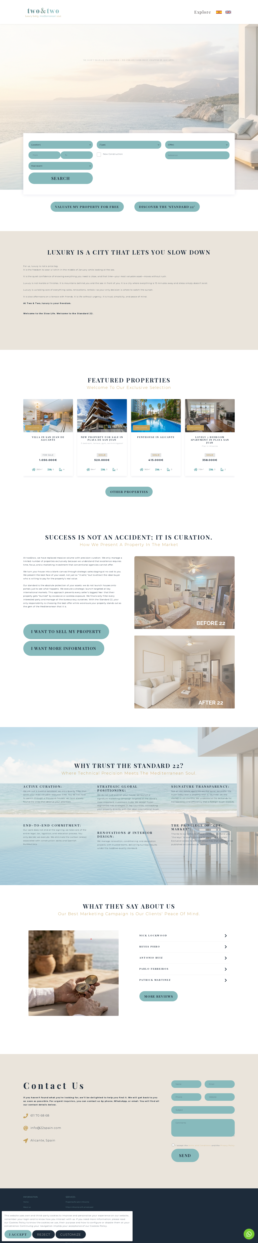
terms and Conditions (199, 1145)
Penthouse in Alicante (156, 437)
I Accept (18, 1234)
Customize (70, 1234)
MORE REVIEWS (158, 996)
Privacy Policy (227, 1145)
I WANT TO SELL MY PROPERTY (66, 631)
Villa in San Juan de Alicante (48, 438)
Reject (43, 1234)
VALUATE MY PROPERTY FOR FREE (87, 207)
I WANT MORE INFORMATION (63, 648)
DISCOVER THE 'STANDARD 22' (167, 207)
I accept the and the (203, 1145)
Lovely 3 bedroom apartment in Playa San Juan (210, 440)
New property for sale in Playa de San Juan (102, 438)
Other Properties (129, 492)
